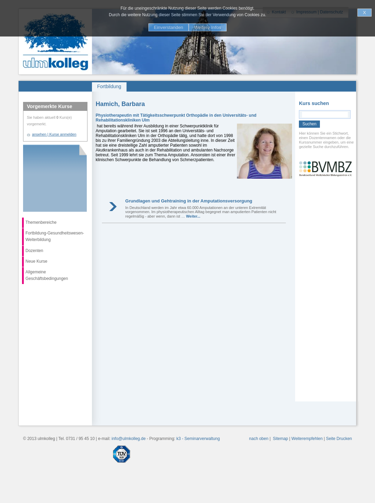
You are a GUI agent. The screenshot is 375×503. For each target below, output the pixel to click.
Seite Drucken (339, 438)
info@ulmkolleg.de (129, 438)
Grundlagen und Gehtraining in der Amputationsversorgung (188, 200)
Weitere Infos (207, 27)
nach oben (258, 438)
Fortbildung (109, 86)
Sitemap (280, 438)
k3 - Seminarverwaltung (198, 438)
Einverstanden (168, 27)
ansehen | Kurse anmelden (54, 134)
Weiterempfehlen (307, 438)
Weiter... (193, 216)
